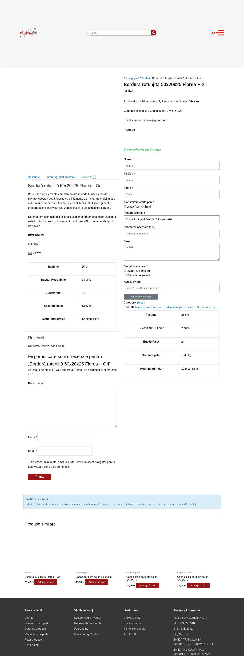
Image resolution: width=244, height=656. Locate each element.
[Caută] (153, 32)
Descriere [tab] (34, 177)
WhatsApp (133, 206)
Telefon (129, 173)
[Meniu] (221, 32)
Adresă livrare (132, 281)
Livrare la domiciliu (138, 270)
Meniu (214, 32)
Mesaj (127, 241)
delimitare (193, 307)
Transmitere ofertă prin (138, 202)
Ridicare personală (138, 275)
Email (32, 450)
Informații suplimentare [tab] (61, 177)
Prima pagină (132, 78)
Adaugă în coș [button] (50, 582)
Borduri (146, 78)
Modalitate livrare (135, 266)
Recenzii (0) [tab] (88, 177)
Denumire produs (134, 213)
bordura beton (155, 307)
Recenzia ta (36, 383)
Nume (32, 437)
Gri (202, 307)
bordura (140, 307)
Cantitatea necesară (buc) (139, 227)
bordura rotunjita (175, 307)
